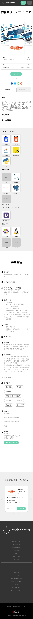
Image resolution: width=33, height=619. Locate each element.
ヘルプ (16, 553)
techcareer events (16, 587)
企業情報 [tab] (22, 89)
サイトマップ (16, 556)
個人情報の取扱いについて (19, 606)
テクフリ (16, 575)
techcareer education (16, 581)
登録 (23, 3)
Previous (2, 500)
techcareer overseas (16, 578)
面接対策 (16, 550)
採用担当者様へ (16, 547)
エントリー (16, 74)
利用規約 (9, 606)
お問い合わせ (16, 544)
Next (30, 500)
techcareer (16, 572)
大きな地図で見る (11, 442)
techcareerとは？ (16, 541)
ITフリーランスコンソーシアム (16, 590)
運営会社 (16, 559)
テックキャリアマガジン (16, 584)
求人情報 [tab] (7, 89)
